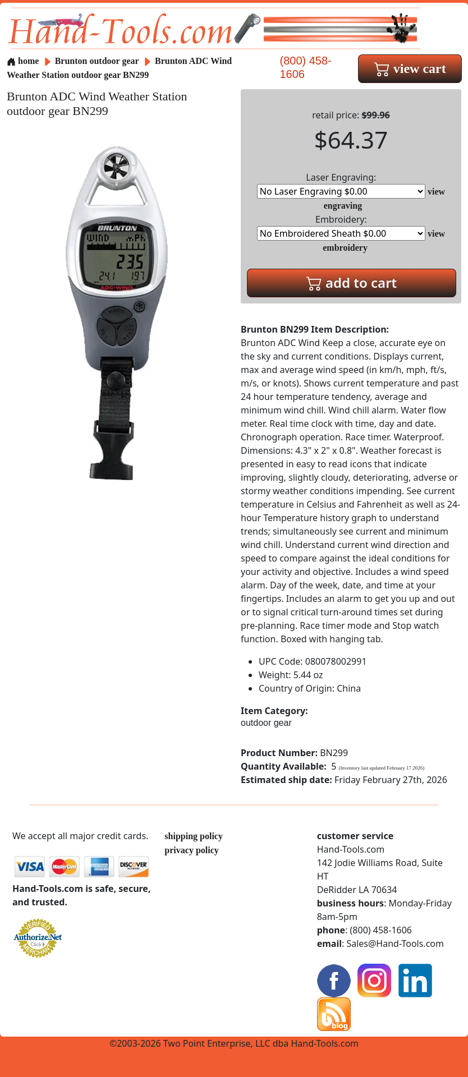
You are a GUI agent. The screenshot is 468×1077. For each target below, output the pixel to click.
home (23, 61)
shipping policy (193, 836)
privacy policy (191, 850)
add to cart (351, 282)
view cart (410, 68)
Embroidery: (341, 227)
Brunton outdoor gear (97, 61)
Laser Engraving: (341, 185)
